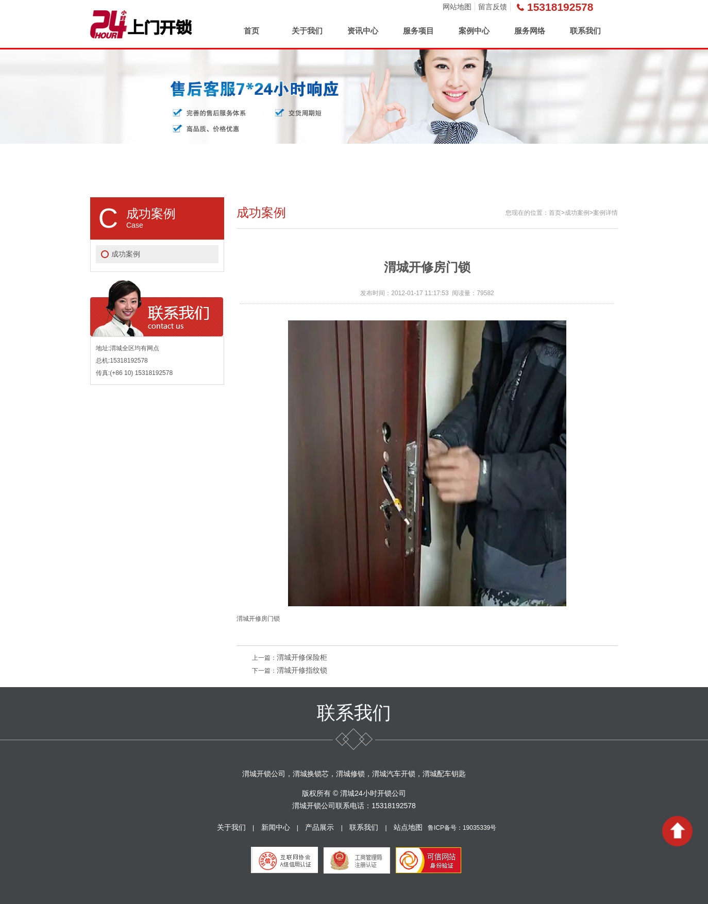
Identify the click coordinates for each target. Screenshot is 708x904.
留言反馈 (492, 7)
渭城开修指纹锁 (302, 670)
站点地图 (408, 827)
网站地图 (457, 7)
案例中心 (474, 30)
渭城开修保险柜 (302, 657)
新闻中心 (275, 827)
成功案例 (125, 254)
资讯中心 (362, 30)
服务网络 (529, 30)
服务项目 (418, 30)
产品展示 (319, 827)
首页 (251, 30)
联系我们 (585, 30)
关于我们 (307, 30)
